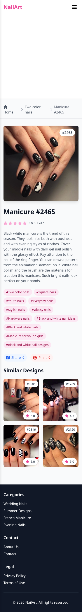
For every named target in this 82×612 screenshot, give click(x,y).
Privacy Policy (14, 575)
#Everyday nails (42, 301)
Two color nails (33, 109)
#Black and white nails (22, 327)
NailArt (12, 7)
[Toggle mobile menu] (74, 7)
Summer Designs (17, 510)
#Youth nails (15, 301)
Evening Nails (14, 524)
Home (8, 110)
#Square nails (46, 292)
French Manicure (17, 517)
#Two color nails (18, 292)
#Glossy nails (41, 310)
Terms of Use (14, 582)
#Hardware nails (18, 318)
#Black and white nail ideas (56, 318)
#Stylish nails (15, 310)
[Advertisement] (41, 57)
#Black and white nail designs (27, 345)
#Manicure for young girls (24, 336)
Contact (9, 553)
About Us (11, 546)
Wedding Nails (15, 503)
